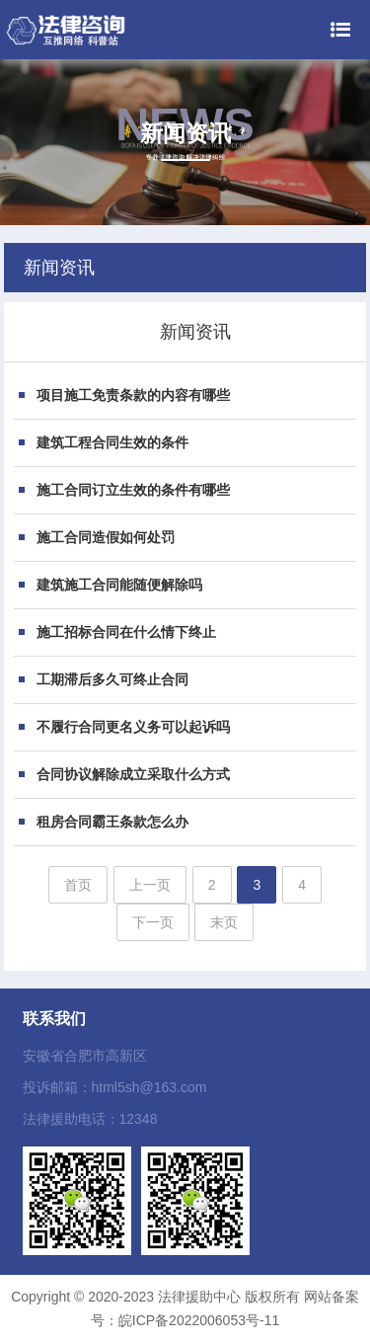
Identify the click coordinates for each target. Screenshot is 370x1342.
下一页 (153, 922)
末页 (224, 922)
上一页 (150, 885)
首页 (78, 885)
